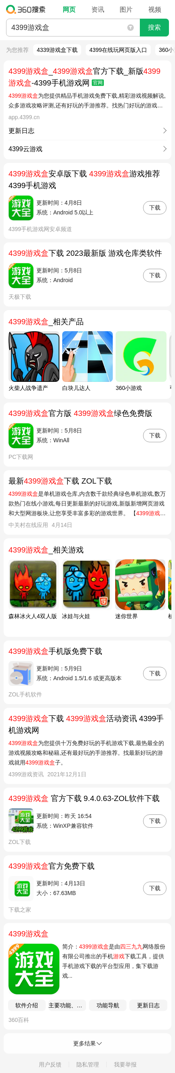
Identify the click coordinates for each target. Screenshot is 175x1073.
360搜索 (27, 9)
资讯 (97, 9)
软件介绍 (26, 1005)
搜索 (154, 27)
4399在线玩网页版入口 (118, 50)
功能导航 (108, 1005)
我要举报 (125, 1064)
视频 (154, 9)
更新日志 (148, 1005)
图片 (126, 9)
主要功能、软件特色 (67, 1005)
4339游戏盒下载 (57, 50)
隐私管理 (87, 1064)
